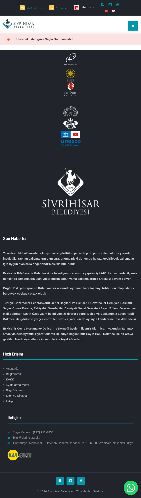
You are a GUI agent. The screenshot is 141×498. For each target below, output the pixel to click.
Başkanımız (14, 374)
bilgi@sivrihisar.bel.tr (35, 8)
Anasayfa (12, 368)
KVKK (10, 379)
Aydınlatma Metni (17, 384)
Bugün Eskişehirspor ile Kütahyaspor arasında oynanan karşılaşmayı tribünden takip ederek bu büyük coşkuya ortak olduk (68, 290)
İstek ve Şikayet (16, 395)
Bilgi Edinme (14, 390)
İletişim (10, 401)
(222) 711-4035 (62, 8)
